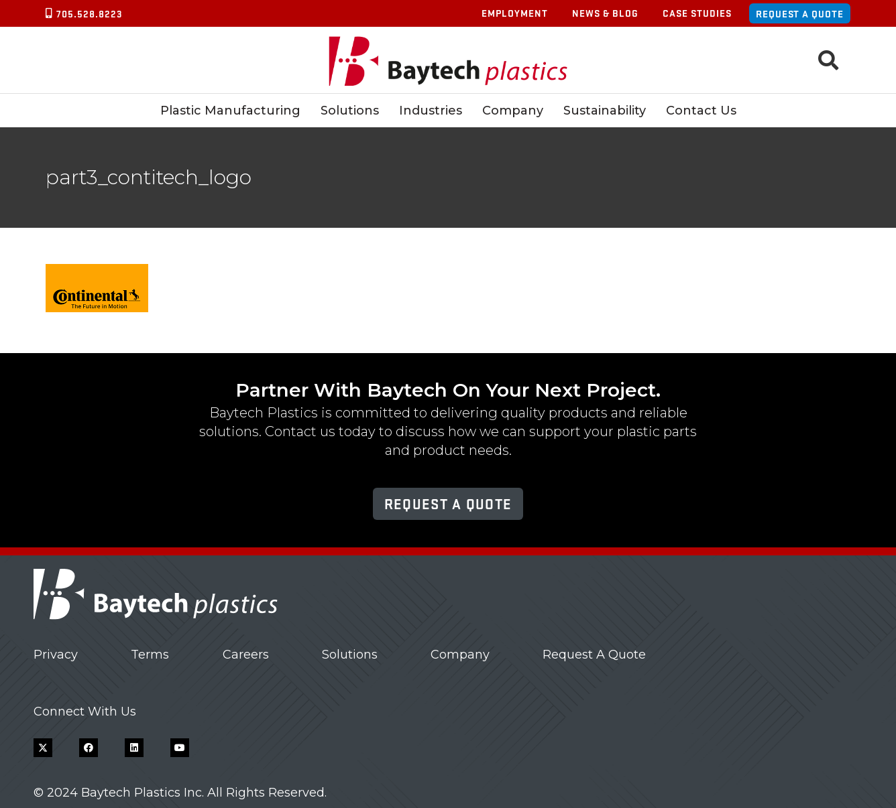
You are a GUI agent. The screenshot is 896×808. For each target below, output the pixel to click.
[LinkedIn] (134, 747)
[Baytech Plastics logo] (448, 61)
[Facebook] (88, 747)
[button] (828, 60)
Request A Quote (594, 654)
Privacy (56, 654)
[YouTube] (179, 747)
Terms (150, 654)
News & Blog (605, 12)
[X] (43, 747)
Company (460, 654)
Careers (246, 654)
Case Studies (697, 12)
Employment (515, 12)
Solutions (350, 654)
